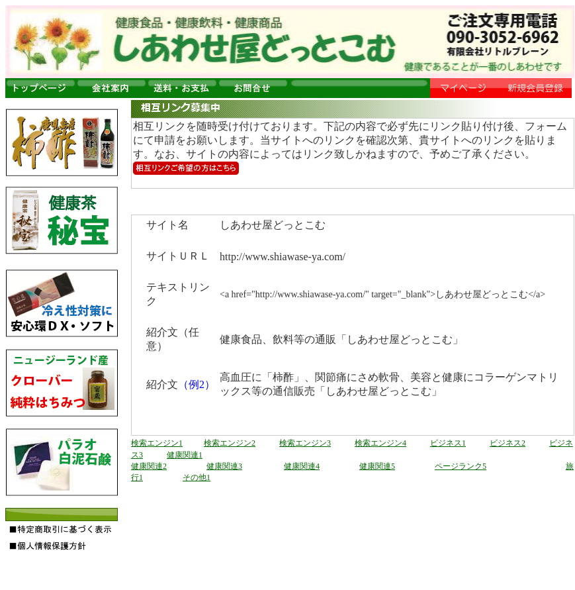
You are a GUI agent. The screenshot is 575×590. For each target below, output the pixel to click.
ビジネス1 (448, 443)
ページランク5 (460, 466)
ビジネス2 (507, 443)
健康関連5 (377, 466)
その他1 (196, 477)
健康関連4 (302, 466)
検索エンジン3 (305, 443)
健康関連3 (224, 466)
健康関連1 (184, 455)
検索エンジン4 (380, 443)
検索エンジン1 (157, 443)
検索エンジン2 (229, 443)
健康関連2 (149, 466)
